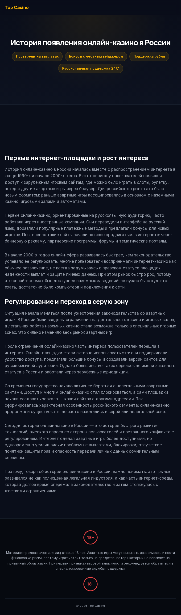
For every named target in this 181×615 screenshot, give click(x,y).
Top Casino (17, 7)
